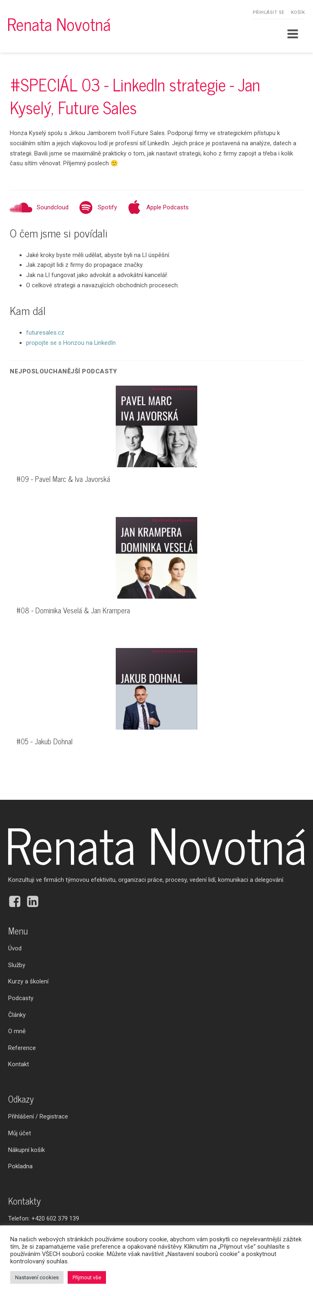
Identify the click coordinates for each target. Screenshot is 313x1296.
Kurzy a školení (28, 981)
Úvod (15, 948)
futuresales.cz (45, 332)
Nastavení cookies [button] (37, 1277)
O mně (17, 1031)
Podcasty (20, 998)
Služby (16, 965)
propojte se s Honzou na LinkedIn (71, 342)
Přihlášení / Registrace (38, 1116)
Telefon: (43, 1219)
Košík (298, 12)
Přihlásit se (268, 12)
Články (17, 1015)
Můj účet (19, 1133)
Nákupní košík (26, 1150)
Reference (22, 1048)
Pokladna (20, 1166)
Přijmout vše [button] (87, 1277)
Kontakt (18, 1064)
